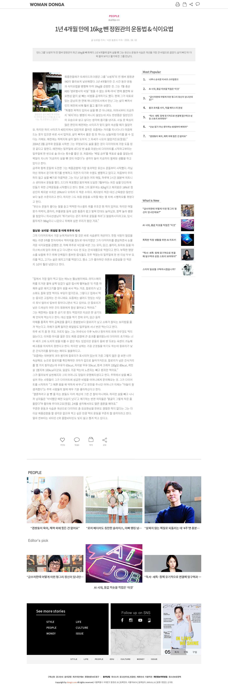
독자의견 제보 (78, 677)
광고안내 (59, 677)
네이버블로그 (149, 620)
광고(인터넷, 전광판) (128, 677)
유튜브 (140, 620)
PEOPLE (114, 16)
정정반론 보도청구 (92, 677)
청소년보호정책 (175, 677)
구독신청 (51, 677)
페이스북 (122, 620)
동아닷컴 (106, 677)
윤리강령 (67, 677)
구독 (185, 652)
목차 (176, 652)
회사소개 (114, 677)
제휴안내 (140, 677)
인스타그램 (130, 620)
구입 (194, 652)
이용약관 (148, 677)
